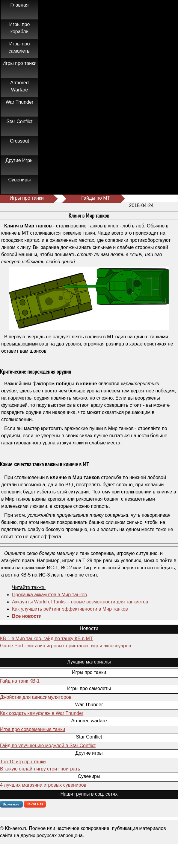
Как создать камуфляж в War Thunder (41, 713)
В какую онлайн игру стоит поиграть (40, 768)
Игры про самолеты (20, 47)
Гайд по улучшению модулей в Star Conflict (48, 745)
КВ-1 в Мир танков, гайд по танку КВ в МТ (46, 638)
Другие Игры (19, 160)
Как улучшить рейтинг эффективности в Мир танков (70, 608)
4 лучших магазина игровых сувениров (43, 785)
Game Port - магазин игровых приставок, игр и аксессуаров (65, 645)
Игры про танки (19, 63)
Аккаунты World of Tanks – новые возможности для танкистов (80, 601)
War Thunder (19, 102)
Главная (19, 4)
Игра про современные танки (32, 729)
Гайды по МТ (95, 198)
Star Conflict (19, 121)
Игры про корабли (19, 28)
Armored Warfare (19, 86)
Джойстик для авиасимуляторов (35, 697)
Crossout (19, 140)
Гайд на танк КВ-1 (20, 681)
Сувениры (19, 179)
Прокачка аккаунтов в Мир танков (49, 594)
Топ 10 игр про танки (23, 761)
